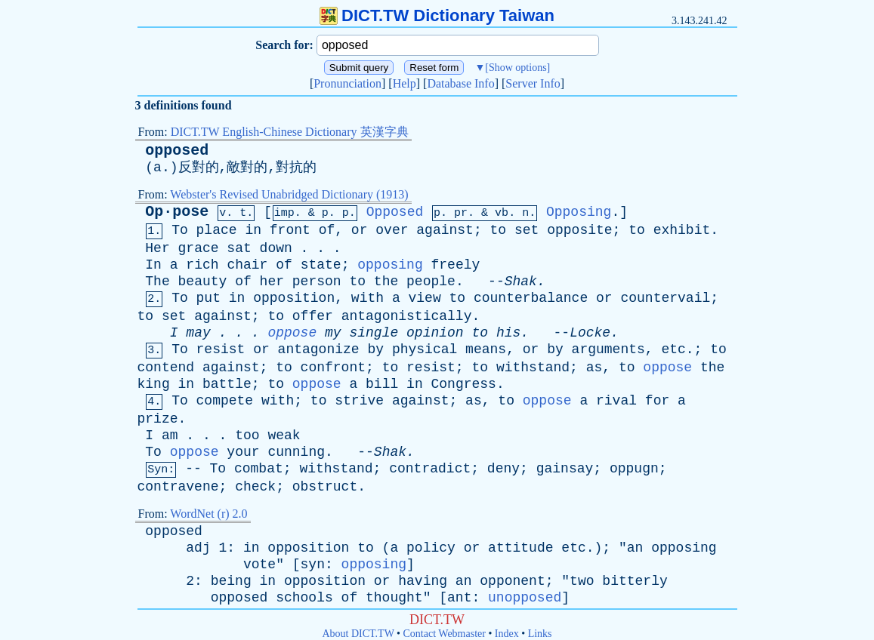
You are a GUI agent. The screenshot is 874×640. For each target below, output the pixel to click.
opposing (389, 264)
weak (283, 435)
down (276, 248)
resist (221, 349)
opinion (435, 332)
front (290, 230)
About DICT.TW (358, 633)
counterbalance (531, 298)
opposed (176, 150)
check (255, 486)
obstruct (324, 486)
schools (304, 597)
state (321, 264)
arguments (608, 349)
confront (333, 367)
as (594, 367)
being (231, 581)
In (153, 264)
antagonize (319, 349)
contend (166, 367)
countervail (665, 298)
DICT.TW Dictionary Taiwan (437, 15)
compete (225, 400)
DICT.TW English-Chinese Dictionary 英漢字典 (290, 131)
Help (404, 83)
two (582, 581)
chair (247, 264)
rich (202, 264)
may (198, 332)
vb (501, 213)
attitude (520, 547)
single (373, 332)
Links (540, 633)
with (367, 298)
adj (198, 547)
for (657, 400)
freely (455, 264)
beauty (202, 281)
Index (507, 633)
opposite (579, 230)
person (316, 281)
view (425, 298)
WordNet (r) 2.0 (208, 513)
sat (239, 248)
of (327, 230)
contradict (430, 468)
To (179, 230)
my (333, 332)
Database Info (460, 83)
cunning (296, 452)
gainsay (565, 468)
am (170, 435)
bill (382, 384)
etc (673, 349)
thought (394, 597)
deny (503, 468)
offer (312, 316)
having (422, 581)
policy (431, 547)
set (526, 230)
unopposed (524, 597)
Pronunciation (347, 83)
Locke (590, 332)
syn (313, 564)
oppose (292, 332)
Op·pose (176, 211)
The (157, 281)
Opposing (578, 212)
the (386, 281)
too (247, 435)
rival (616, 400)
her (272, 281)
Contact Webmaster (444, 633)
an (635, 547)
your (243, 452)
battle (227, 384)
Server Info (532, 83)
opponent (512, 581)
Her (157, 248)
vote (259, 564)
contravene (178, 486)
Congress (463, 384)
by (375, 349)
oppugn (634, 468)
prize (157, 418)
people (431, 281)
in (253, 230)
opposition (294, 298)
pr (461, 213)
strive (359, 400)
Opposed (395, 212)
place (216, 230)
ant (459, 597)
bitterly (634, 581)
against (445, 230)
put (208, 298)
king (153, 384)
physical (424, 349)
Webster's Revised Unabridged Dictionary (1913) (289, 194)
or (359, 230)
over (391, 230)
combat (258, 468)
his (508, 332)
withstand (533, 367)
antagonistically (406, 316)
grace (198, 248)
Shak (521, 281)
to (498, 230)
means (485, 349)
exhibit (682, 230)
